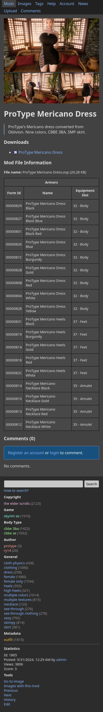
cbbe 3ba (17, 528)
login (54, 452)
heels (13, 586)
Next (8, 695)
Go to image (14, 681)
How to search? (16, 490)
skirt (12, 627)
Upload (10, 10)
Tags (39, 3)
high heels (17, 590)
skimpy (14, 622)
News (83, 3)
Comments (31, 10)
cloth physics (19, 563)
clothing (16, 567)
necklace (15, 604)
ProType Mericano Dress (38, 152)
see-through (18, 608)
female (15, 576)
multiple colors (21, 595)
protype (13, 546)
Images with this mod (21, 686)
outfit (14, 639)
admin (61, 659)
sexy (12, 618)
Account (67, 3)
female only (19, 581)
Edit (7, 704)
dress (13, 572)
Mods (9, 3)
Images (24, 3)
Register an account (26, 452)
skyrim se (17, 516)
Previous (11, 690)
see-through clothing (25, 613)
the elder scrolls (22, 503)
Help (51, 3)
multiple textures (22, 599)
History (9, 699)
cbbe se (15, 533)
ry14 (11, 550)
